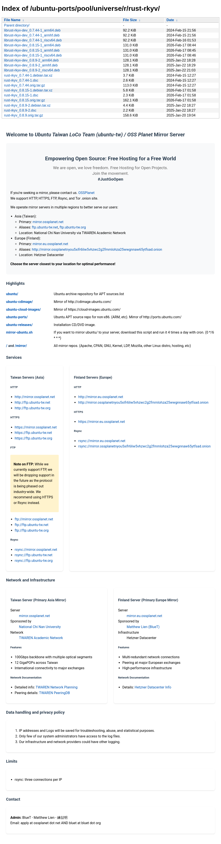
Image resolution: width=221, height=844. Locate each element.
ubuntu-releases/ (19, 325)
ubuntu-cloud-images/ (23, 309)
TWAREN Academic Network (41, 638)
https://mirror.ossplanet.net (36, 427)
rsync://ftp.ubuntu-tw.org (34, 561)
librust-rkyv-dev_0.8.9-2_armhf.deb (31, 65)
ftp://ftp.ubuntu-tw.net (31, 525)
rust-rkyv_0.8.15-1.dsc (21, 95)
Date (170, 20)
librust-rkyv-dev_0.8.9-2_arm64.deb (31, 60)
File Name (12, 20)
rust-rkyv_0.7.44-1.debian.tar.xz (28, 75)
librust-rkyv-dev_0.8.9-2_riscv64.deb (32, 70)
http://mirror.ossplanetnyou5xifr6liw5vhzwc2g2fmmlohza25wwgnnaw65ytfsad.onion (97, 249)
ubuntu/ (12, 294)
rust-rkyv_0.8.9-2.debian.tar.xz (27, 105)
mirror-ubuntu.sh (19, 332)
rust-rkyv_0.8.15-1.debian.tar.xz (28, 90)
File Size (130, 20)
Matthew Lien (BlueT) (143, 627)
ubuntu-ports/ (17, 317)
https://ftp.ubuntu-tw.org (33, 438)
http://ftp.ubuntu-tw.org (32, 408)
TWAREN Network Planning (56, 687)
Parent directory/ (16, 25)
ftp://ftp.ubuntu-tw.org (32, 530)
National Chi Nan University (40, 627)
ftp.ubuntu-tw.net (45, 227)
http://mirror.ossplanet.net (35, 397)
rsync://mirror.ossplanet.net (36, 550)
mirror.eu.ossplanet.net (50, 244)
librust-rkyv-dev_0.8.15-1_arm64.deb (32, 45)
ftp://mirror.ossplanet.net (34, 519)
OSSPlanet (86, 193)
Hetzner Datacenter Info (153, 687)
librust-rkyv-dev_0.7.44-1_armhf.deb (32, 35)
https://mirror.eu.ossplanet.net (101, 422)
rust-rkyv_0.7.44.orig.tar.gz (24, 85)
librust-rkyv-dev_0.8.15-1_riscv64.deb (33, 55)
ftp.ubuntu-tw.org (73, 227)
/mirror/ (21, 346)
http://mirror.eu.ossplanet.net (100, 397)
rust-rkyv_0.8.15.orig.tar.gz (24, 100)
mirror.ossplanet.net (48, 222)
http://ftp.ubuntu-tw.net (32, 402)
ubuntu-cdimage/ (19, 302)
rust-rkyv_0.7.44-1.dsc (21, 80)
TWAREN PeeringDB (54, 693)
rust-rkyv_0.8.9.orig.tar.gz (23, 115)
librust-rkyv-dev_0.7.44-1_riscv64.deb (33, 40)
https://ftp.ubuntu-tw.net (33, 433)
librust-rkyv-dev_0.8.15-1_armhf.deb (32, 50)
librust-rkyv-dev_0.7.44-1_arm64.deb (32, 30)
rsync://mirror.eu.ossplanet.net (101, 441)
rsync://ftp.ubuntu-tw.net (33, 555)
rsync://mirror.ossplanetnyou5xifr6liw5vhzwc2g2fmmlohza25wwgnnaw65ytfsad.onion (144, 446)
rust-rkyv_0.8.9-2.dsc (20, 110)
